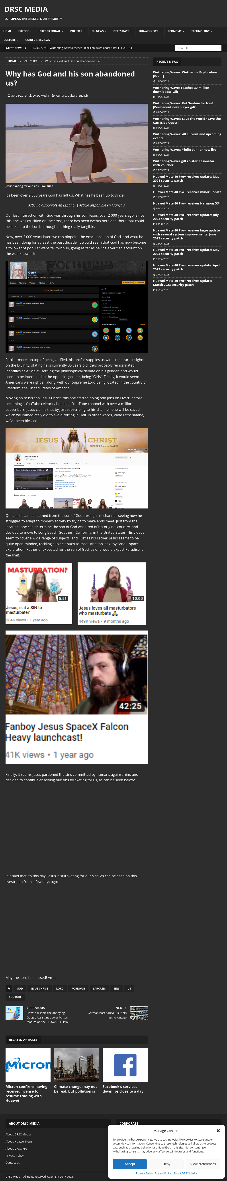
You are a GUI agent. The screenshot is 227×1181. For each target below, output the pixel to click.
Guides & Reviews (37, 40)
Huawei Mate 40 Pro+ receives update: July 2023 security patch (186, 217)
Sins (116, 988)
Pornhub (78, 988)
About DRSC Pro (16, 1148)
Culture (10, 40)
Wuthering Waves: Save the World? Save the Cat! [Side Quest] (187, 121)
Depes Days (121, 31)
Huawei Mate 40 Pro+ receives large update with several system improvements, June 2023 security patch (186, 234)
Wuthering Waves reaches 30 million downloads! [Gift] (181, 90)
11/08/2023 (162, 197)
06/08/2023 (162, 208)
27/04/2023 (162, 274)
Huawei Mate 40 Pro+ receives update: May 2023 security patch (186, 252)
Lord (60, 988)
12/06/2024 (162, 81)
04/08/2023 (162, 223)
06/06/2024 (162, 154)
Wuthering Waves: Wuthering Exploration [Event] (185, 74)
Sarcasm (99, 988)
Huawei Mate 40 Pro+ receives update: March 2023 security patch (182, 283)
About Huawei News (19, 1141)
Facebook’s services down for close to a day (123, 1089)
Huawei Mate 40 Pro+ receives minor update (187, 192)
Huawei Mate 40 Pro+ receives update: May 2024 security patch (186, 178)
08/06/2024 (162, 143)
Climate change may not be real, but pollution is (75, 1089)
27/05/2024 (162, 170)
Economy (175, 31)
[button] (218, 1130)
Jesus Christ (39, 988)
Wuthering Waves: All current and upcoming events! (187, 136)
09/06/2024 (162, 112)
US (129, 988)
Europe (23, 31)
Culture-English (78, 95)
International (50, 31)
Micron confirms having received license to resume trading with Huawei (26, 1093)
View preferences (203, 1164)
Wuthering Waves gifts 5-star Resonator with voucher (184, 163)
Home (7, 31)
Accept (130, 1164)
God (20, 988)
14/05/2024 (162, 185)
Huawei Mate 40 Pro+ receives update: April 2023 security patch (186, 267)
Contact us (13, 1162)
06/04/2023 (162, 290)
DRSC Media (41, 95)
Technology (200, 31)
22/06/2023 (162, 243)
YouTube (15, 997)
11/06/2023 (162, 259)
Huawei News (148, 31)
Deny (166, 1164)
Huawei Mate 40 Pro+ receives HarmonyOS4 (187, 203)
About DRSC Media (185, 1173)
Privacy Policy (144, 1173)
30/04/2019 (19, 95)
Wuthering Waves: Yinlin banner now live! (185, 149)
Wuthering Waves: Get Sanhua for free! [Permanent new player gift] (183, 105)
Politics (76, 31)
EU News (98, 31)
